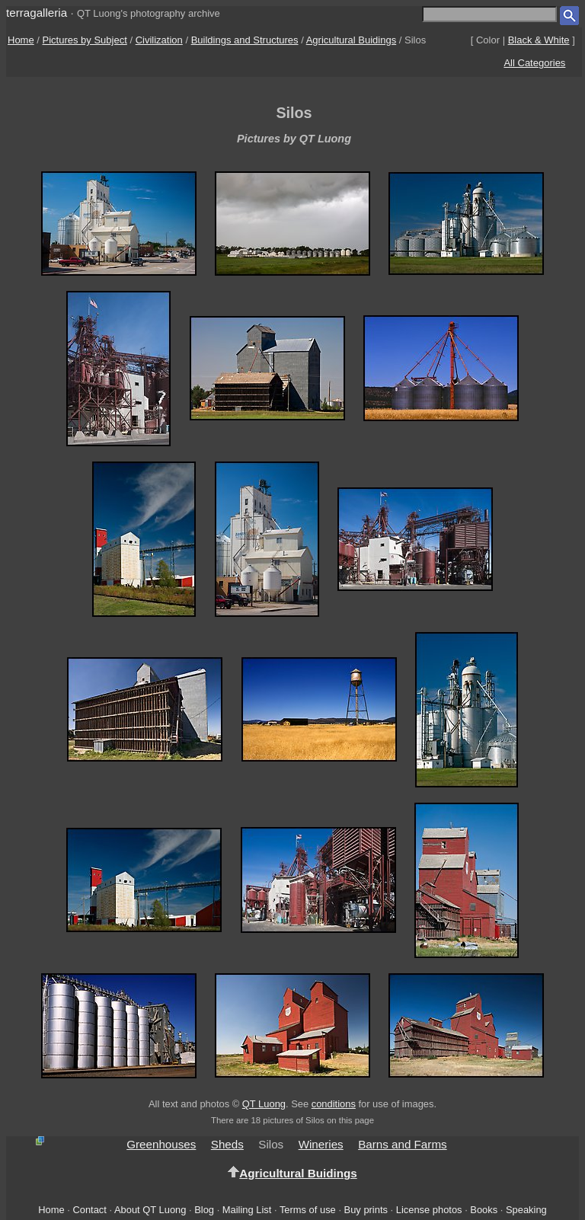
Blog (204, 1209)
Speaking (526, 1209)
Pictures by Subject (85, 40)
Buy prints (366, 1209)
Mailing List (247, 1209)
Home (21, 40)
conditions (334, 1104)
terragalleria (36, 12)
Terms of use (308, 1209)
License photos (429, 1209)
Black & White (539, 40)
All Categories (534, 63)
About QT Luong (150, 1209)
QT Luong (264, 1104)
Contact (89, 1209)
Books (483, 1209)
